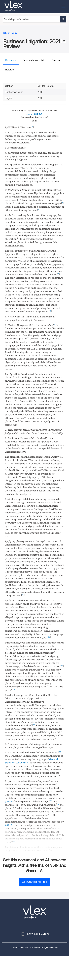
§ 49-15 (8, 801)
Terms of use (17, 947)
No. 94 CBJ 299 (34, 114)
